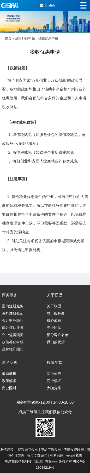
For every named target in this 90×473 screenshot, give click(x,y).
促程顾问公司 (28, 449)
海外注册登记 (13, 313)
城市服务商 (56, 313)
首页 (8, 38)
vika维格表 (74, 455)
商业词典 (54, 374)
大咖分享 (54, 388)
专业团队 (54, 328)
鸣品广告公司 (51, 449)
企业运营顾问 (13, 335)
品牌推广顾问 (13, 349)
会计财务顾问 (13, 320)
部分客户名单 (57, 335)
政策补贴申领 (25, 38)
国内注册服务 (13, 306)
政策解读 (9, 381)
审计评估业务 (13, 328)
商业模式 (54, 381)
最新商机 (9, 374)
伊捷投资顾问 (74, 449)
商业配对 (9, 388)
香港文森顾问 (37, 455)
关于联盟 (54, 306)
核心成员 (54, 320)
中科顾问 (57, 455)
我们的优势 (56, 342)
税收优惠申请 (48, 38)
